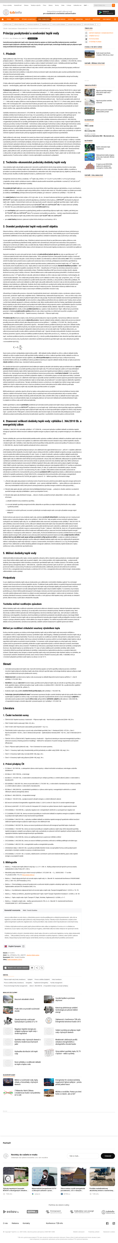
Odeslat (108, 1156)
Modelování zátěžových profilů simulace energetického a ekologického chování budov (66, 1042)
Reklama (15, 1223)
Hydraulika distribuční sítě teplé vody (26, 1052)
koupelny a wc (46, 24)
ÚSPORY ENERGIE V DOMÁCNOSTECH (101, 33)
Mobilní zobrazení (78, 1232)
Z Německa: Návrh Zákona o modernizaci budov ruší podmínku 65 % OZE (27, 1092)
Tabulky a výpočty (36, 5)
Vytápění (30, 979)
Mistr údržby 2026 (90, 131)
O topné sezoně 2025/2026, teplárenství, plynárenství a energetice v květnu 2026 (104, 166)
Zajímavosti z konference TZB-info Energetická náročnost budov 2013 (68, 1020)
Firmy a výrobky (7, 5)
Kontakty (26, 1223)
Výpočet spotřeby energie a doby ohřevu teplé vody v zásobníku (104, 92)
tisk (32, 968)
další (98, 24)
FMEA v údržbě (89, 126)
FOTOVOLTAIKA (94, 39)
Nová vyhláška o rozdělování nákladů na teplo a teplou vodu (28, 1063)
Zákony (51, 5)
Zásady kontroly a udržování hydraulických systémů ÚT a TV (26, 1020)
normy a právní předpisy (58, 24)
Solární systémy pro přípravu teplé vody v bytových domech (67, 1031)
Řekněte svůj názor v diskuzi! (18, 968)
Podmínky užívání (93, 1232)
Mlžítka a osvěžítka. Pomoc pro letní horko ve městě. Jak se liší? (68, 1093)
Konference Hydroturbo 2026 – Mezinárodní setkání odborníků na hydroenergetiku (100, 136)
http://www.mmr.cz (28, 875)
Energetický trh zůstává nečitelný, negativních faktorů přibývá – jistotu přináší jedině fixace (68, 1082)
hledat (42, 968)
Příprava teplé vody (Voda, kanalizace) (15, 979)
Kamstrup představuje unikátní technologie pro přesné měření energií (66, 1010)
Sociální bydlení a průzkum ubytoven (65, 999)
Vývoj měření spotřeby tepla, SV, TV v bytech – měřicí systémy (68, 1052)
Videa (62, 5)
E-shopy (69, 5)
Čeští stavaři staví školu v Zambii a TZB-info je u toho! (104, 54)
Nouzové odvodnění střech (24, 999)
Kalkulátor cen (77, 5)
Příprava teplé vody (22, 28)
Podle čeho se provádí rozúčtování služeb (27, 1010)
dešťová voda (7, 24)
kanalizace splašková (33, 24)
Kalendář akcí (18, 5)
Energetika (29, 982)
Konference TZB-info (54, 1223)
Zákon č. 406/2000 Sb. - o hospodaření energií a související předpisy (48, 986)
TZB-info (5, 28)
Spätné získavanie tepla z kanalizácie (103, 148)
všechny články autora (33, 955)
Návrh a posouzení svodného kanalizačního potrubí (104, 111)
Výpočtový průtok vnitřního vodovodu (104, 101)
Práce (44, 5)
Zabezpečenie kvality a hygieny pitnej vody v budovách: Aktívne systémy (105, 157)
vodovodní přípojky (89, 24)
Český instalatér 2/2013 (14, 959)
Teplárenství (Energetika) (41, 982)
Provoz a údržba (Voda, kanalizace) (14, 982)
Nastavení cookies (109, 1232)
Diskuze (26, 5)
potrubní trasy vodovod (74, 24)
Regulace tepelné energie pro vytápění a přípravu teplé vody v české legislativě (26, 1031)
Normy (57, 5)
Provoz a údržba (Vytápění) (42, 979)
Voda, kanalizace (12, 28)
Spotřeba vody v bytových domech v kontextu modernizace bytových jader (28, 1042)
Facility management (56, 982)
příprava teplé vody (19, 24)
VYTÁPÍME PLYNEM (95, 42)
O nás (5, 1223)
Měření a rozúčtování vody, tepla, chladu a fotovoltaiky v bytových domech (26, 1082)
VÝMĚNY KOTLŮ (94, 36)
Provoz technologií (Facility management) (15, 986)
